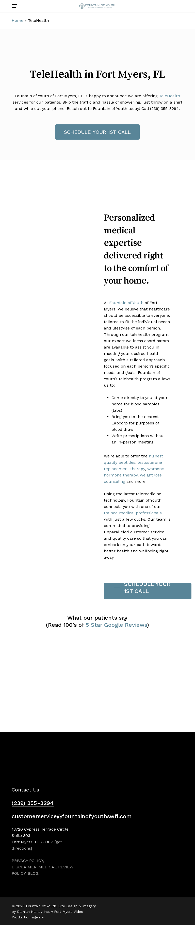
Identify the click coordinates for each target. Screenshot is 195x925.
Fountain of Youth (126, 302)
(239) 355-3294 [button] (33, 803)
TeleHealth (169, 95)
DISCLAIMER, (24, 867)
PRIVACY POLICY (27, 860)
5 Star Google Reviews (116, 625)
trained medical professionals (133, 512)
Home (17, 20)
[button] (14, 6)
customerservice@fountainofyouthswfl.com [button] (72, 816)
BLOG (33, 873)
